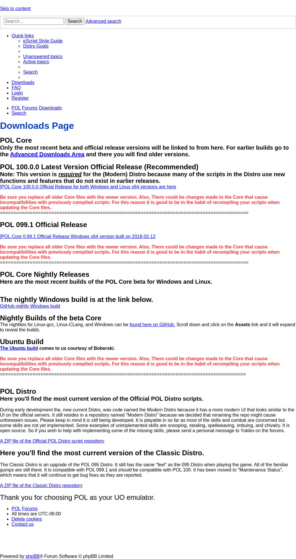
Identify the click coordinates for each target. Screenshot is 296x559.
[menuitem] (43, 40)
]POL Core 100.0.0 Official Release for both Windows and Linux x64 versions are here (88, 186)
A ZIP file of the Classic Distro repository (41, 485)
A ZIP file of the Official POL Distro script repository (52, 441)
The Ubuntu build (19, 348)
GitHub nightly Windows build (30, 306)
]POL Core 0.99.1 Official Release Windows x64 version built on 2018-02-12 (78, 236)
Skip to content (15, 8)
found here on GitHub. (152, 324)
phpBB (33, 556)
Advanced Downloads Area (47, 154)
